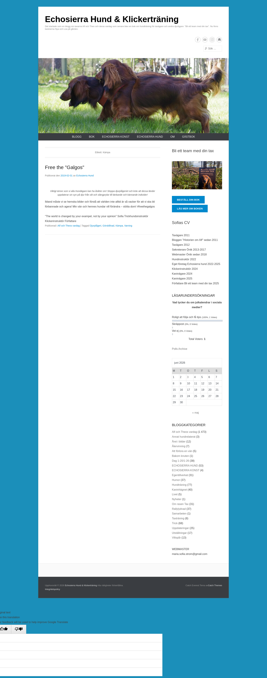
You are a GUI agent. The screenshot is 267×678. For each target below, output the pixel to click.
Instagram (212, 39)
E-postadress (219, 39)
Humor (176, 480)
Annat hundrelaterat (183, 436)
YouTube (205, 39)
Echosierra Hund (85, 175)
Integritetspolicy (52, 589)
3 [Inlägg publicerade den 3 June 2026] (187, 377)
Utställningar (179, 533)
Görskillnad (108, 225)
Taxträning (178, 518)
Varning (128, 225)
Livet (175, 494)
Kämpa (119, 225)
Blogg (77, 136)
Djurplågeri (95, 225)
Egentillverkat (180, 475)
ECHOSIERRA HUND (150, 136)
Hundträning (179, 484)
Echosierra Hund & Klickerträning (112, 19)
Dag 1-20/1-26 (180, 460)
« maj (195, 412)
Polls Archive (179, 348)
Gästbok (188, 136)
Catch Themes (215, 585)
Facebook (198, 39)
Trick (175, 523)
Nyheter (176, 499)
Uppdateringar (180, 528)
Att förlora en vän (182, 451)
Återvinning (178, 446)
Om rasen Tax (180, 504)
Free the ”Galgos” (64, 167)
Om (172, 136)
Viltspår (176, 537)
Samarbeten (179, 513)
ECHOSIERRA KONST (115, 136)
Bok (92, 136)
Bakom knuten (180, 456)
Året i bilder (178, 441)
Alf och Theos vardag (69, 225)
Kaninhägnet (179, 489)
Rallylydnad (179, 508)
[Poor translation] (18, 629)
